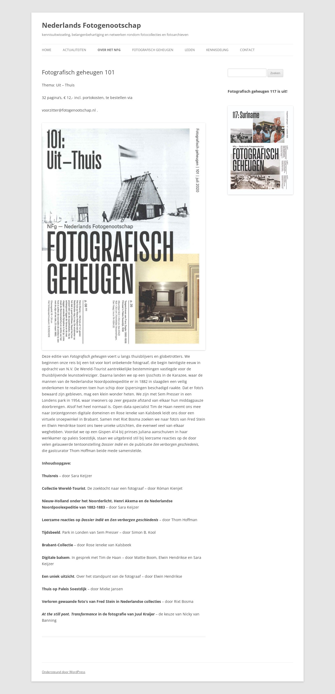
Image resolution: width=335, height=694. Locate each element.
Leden (190, 50)
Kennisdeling (217, 50)
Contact (247, 50)
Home (46, 50)
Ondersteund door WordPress (63, 672)
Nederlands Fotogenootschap (91, 25)
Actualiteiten (74, 50)
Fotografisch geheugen (152, 50)
